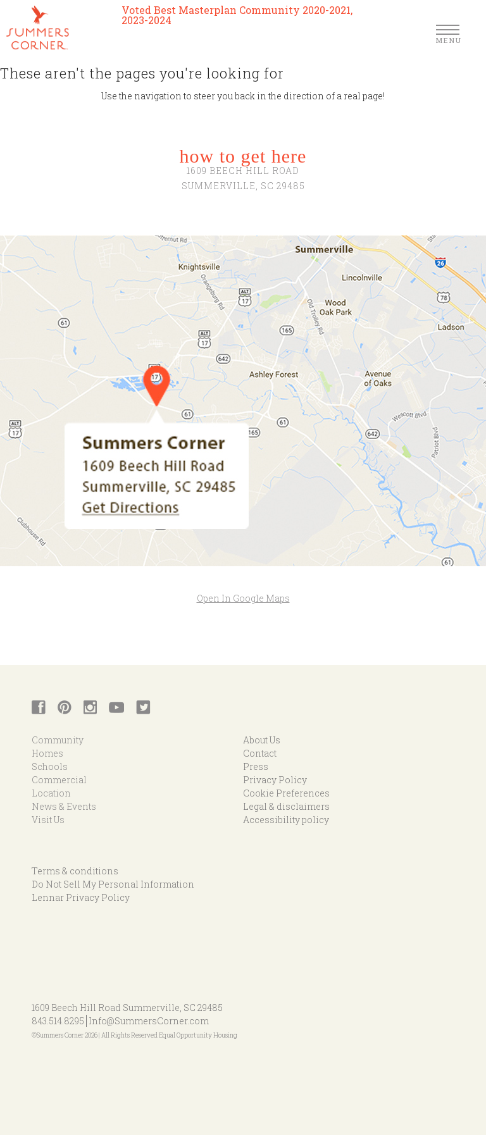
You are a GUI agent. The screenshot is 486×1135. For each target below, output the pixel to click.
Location (51, 793)
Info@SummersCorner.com (149, 1021)
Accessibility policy (286, 820)
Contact (260, 753)
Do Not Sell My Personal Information (113, 884)
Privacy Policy (275, 780)
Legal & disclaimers (286, 806)
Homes (47, 753)
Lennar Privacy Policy (81, 897)
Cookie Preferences (286, 793)
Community (58, 740)
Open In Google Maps (243, 598)
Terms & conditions (75, 871)
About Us (261, 740)
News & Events (64, 806)
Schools (50, 766)
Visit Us (48, 820)
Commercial (59, 780)
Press (255, 766)
